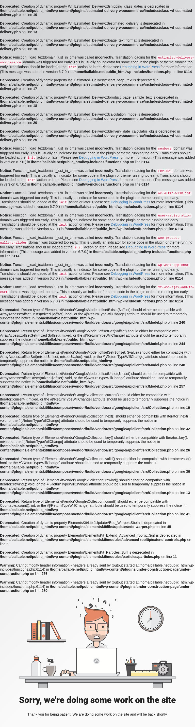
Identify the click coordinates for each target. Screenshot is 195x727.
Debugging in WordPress (139, 67)
